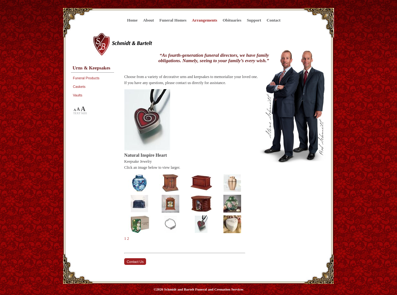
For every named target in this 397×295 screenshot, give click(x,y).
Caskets (79, 86)
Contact (273, 20)
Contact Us (135, 262)
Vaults (77, 95)
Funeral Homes (173, 20)
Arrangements (204, 20)
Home (132, 20)
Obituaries (232, 20)
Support (254, 20)
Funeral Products (86, 78)
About (148, 20)
